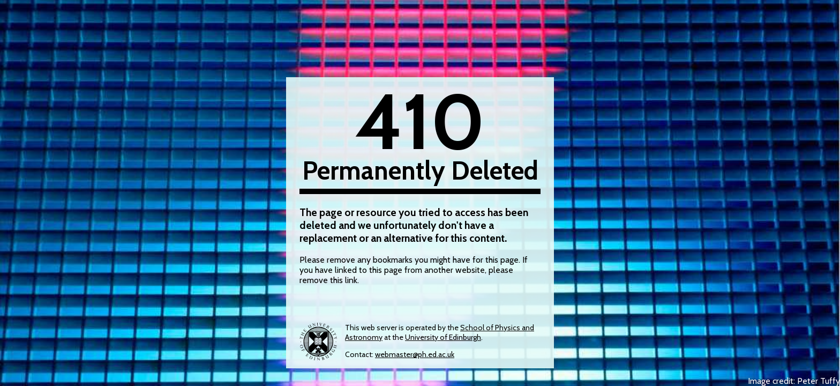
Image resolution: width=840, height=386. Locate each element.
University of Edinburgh (443, 337)
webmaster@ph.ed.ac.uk (414, 354)
